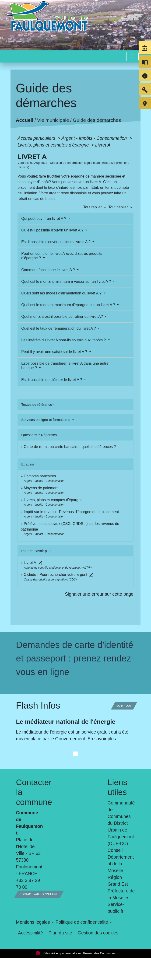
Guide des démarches (97, 120)
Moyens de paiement (41, 488)
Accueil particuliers (37, 138)
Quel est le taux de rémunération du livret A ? (59, 328)
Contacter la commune (30, 792)
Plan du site (60, 932)
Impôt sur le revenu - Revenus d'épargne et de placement (71, 512)
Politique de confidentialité (82, 922)
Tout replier (96, 207)
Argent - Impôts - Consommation (94, 138)
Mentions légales (33, 922)
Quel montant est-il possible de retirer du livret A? (62, 316)
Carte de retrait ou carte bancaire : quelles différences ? (70, 447)
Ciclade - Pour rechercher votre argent (59, 575)
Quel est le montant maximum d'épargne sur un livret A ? (68, 305)
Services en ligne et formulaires (46, 420)
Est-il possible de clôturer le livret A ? (52, 380)
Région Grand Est (118, 881)
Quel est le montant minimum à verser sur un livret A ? (66, 281)
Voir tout (124, 705)
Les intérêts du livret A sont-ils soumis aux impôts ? (64, 340)
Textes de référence (36, 404)
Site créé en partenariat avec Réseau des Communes (75, 953)
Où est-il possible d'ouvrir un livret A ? (52, 230)
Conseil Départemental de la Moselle (121, 860)
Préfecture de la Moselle (121, 894)
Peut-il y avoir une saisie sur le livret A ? (54, 352)
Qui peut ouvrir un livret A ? (44, 218)
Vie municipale (53, 120)
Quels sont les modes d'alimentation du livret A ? (61, 293)
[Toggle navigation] (132, 56)
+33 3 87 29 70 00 (28, 884)
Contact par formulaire (39, 894)
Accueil (24, 120)
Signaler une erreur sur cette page (99, 594)
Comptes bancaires (40, 476)
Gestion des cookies (98, 932)
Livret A (102, 144)
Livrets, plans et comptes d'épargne (54, 144)
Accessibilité (30, 932)
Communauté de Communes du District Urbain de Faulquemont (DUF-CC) (121, 823)
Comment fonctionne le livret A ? (48, 270)
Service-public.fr (116, 908)
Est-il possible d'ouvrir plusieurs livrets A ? (56, 242)
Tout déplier (121, 207)
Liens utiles (117, 787)
